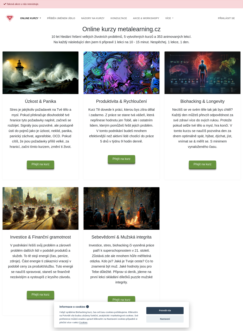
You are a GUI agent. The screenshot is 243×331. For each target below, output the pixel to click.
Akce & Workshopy (146, 18)
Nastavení (165, 319)
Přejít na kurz (40, 164)
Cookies (83, 322)
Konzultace (119, 18)
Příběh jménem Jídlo (61, 18)
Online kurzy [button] (29, 18)
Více (168, 18)
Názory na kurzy (92, 18)
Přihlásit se (226, 18)
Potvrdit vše (165, 310)
